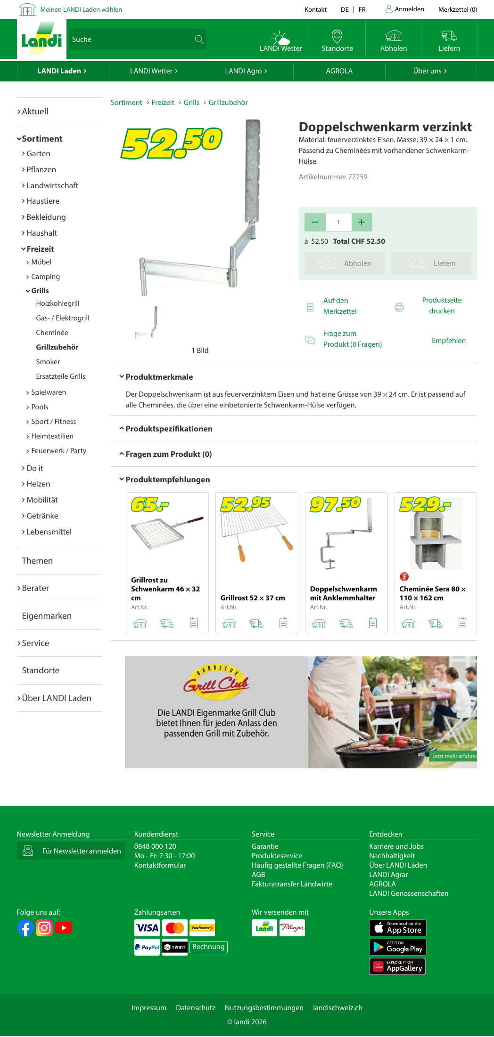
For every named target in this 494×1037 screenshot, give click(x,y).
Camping (46, 276)
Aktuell (35, 111)
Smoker (48, 362)
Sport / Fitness (54, 421)
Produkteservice (277, 856)
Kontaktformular (160, 865)
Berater (35, 587)
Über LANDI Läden (398, 865)
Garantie (265, 846)
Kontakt (316, 9)
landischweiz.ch (337, 1008)
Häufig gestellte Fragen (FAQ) (297, 865)
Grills (40, 290)
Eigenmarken (47, 615)
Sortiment (42, 138)
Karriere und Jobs (396, 846)
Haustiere (43, 200)
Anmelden (410, 8)
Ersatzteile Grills (61, 376)
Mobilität (42, 499)
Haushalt (42, 232)
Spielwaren (49, 392)
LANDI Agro (243, 71)
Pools (40, 407)
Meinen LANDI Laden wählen (82, 9)
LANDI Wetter (151, 71)
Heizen (38, 483)
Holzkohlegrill (58, 303)
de (345, 9)
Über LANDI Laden (57, 697)
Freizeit (40, 248)
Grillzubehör (57, 347)
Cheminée (52, 332)
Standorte (41, 670)
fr (362, 9)
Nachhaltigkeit (392, 856)
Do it (35, 468)
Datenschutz (195, 1008)
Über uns (427, 71)
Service (35, 642)
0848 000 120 (155, 846)
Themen (37, 560)
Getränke (42, 515)
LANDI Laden (59, 71)
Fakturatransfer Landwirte (292, 884)
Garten (38, 153)
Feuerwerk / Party (59, 450)
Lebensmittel (49, 531)
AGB (258, 874)
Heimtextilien (53, 436)
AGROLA (339, 71)
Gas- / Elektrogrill (63, 318)
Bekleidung (46, 216)
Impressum (149, 1008)
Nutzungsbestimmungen (264, 1008)
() (457, 9)
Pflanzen (42, 169)
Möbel (42, 262)
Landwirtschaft (53, 185)
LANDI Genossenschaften (408, 893)
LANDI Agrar (388, 874)
